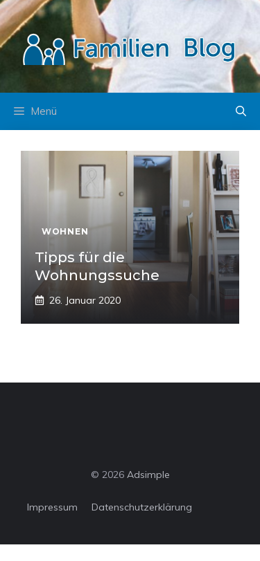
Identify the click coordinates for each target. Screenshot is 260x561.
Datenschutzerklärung (142, 507)
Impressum (52, 507)
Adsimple (148, 474)
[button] (241, 111)
